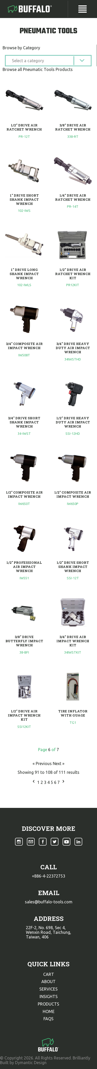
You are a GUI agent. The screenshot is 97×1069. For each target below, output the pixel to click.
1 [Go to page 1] (39, 782)
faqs (48, 1018)
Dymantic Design (31, 1062)
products (48, 1004)
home (49, 1011)
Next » (58, 763)
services (48, 989)
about (48, 981)
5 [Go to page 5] (52, 782)
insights (49, 996)
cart (48, 974)
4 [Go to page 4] (49, 782)
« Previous (43, 763)
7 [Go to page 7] (59, 782)
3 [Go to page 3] (45, 782)
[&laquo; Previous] (33, 782)
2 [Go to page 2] (42, 782)
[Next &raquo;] (63, 782)
